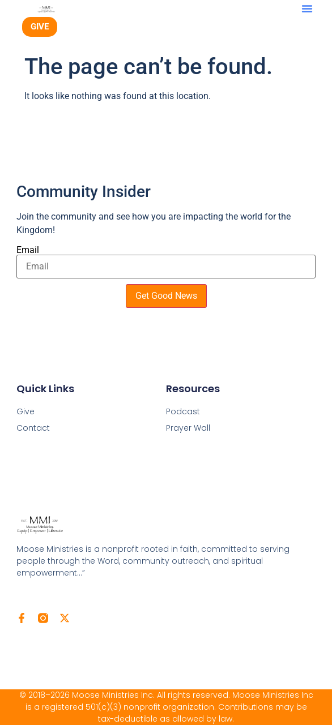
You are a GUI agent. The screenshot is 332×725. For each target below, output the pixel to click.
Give (25, 411)
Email (27, 250)
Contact (33, 428)
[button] (307, 8)
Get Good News (166, 295)
